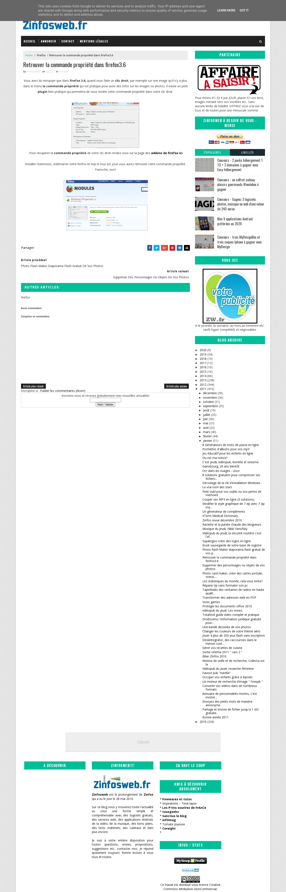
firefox (41, 55)
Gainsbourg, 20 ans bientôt (221, 466)
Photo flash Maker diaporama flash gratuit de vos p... (233, 551)
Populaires (212, 152)
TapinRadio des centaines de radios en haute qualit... (233, 591)
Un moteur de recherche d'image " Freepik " (232, 681)
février (207, 436)
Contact (68, 41)
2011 (203, 389)
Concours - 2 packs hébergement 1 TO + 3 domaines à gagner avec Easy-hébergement (239, 165)
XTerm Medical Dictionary (220, 516)
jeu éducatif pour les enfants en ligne (227, 453)
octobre (208, 402)
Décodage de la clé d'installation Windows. (231, 483)
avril (206, 427)
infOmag (155, 820)
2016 (203, 367)
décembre (210, 393)
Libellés (247, 152)
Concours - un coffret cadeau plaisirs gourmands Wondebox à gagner (238, 184)
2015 (203, 371)
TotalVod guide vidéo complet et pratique (230, 615)
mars (206, 432)
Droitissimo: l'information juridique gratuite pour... (231, 621)
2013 (203, 380)
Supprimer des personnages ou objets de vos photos (233, 567)
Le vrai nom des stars (217, 487)
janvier (207, 440)
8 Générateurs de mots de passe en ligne (230, 445)
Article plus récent (33, 380)
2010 (203, 721)
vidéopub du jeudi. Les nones (222, 610)
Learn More (226, 10)
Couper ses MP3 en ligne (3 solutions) (228, 499)
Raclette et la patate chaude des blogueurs (231, 524)
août (206, 410)
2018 (203, 358)
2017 (203, 363)
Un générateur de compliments (223, 511)
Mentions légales (94, 41)
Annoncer (48, 41)
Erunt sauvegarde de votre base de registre (232, 545)
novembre (210, 397)
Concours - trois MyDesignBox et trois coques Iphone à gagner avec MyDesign (239, 242)
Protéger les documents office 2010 (227, 606)
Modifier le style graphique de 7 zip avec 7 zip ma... (233, 505)
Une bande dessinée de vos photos (226, 627)
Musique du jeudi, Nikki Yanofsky (224, 529)
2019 (203, 354)
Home (29, 55)
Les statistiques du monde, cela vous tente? (232, 581)
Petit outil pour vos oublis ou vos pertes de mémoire (231, 493)
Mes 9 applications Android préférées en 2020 (235, 221)
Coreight (154, 828)
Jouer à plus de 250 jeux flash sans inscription (233, 635)
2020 (203, 350)
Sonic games (211, 602)
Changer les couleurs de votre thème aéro (231, 631)
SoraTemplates (42, 884)
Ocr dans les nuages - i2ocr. (221, 471)
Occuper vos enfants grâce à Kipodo (227, 677)
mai (205, 423)
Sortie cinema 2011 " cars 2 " (222, 652)
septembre (210, 406)
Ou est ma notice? (214, 458)
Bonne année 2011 (215, 717)
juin (205, 419)
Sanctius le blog (160, 816)
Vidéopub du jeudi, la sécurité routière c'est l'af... (231, 535)
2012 (203, 384)
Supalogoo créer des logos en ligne (226, 541)
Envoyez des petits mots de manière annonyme (227, 703)
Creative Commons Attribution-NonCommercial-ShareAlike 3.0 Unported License (233, 813)
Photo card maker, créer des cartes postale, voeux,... (232, 575)
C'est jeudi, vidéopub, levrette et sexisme (230, 462)
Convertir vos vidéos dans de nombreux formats (229, 687)
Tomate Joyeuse (159, 824)
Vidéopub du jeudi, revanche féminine (228, 668)
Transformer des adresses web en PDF (229, 597)
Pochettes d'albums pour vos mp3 (226, 449)
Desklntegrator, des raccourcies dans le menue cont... (229, 641)
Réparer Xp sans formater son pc (225, 585)
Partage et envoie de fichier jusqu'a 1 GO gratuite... (230, 711)
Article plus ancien (173, 380)
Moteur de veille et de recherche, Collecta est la (233, 662)
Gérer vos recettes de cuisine (222, 648)
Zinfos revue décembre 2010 (222, 520)
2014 (203, 376)
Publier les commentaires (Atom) (62, 385)
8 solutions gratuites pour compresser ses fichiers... (231, 476)
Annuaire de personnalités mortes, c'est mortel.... (229, 695)
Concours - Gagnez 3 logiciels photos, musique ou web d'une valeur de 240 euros (240, 204)
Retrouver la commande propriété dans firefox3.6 (229, 559)
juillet (206, 414)
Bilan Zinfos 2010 (214, 656)
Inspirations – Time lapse (165, 803)
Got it (244, 10)
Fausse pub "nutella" (216, 673)
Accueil (30, 41)
